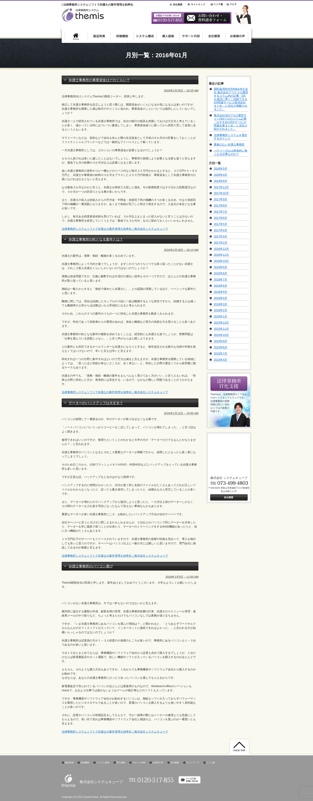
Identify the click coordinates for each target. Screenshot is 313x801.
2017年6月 (220, 217)
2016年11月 (221, 254)
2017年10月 (221, 193)
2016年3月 (220, 304)
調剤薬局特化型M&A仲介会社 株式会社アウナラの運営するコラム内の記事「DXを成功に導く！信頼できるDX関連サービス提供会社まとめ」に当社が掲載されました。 (231, 99)
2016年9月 (220, 267)
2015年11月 (221, 328)
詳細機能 (84, 762)
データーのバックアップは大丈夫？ (96, 403)
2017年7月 (220, 211)
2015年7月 (220, 353)
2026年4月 (220, 174)
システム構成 (102, 762)
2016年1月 (220, 316)
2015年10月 (221, 334)
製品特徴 (69, 762)
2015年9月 (220, 341)
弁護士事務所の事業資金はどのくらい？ (99, 80)
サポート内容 (138, 762)
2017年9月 (220, 199)
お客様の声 (157, 762)
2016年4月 (220, 298)
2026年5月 (220, 168)
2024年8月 (220, 180)
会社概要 (174, 762)
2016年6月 (220, 285)
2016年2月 (220, 310)
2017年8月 (220, 205)
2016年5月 (220, 291)
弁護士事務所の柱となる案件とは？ (96, 239)
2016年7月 (220, 279)
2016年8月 (220, 273)
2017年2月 (220, 242)
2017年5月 (220, 224)
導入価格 (120, 762)
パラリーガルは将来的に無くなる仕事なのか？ (230, 152)
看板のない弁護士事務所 (229, 144)
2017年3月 (220, 236)
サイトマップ (192, 762)
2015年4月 (220, 359)
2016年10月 (221, 260)
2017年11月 (221, 187)
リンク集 (210, 762)
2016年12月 (221, 248)
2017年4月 (220, 230)
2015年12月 (221, 322)
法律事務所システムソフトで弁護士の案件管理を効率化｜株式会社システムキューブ (115, 228)
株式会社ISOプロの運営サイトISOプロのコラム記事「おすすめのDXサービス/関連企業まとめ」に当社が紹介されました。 (230, 122)
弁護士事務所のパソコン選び (91, 566)
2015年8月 (220, 347)
